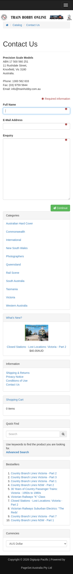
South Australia (15, 281)
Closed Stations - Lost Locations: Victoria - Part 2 (36, 346)
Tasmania (12, 289)
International (13, 239)
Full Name (9, 104)
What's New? (14, 317)
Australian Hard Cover (19, 223)
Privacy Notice (14, 376)
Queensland (13, 264)
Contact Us (12, 384)
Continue (60, 208)
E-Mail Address (13, 120)
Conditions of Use (17, 380)
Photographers (15, 256)
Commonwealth (15, 231)
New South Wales (17, 248)
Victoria (10, 297)
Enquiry (8, 135)
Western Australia (16, 305)
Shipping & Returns (18, 372)
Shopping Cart (15, 399)
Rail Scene (12, 272)
